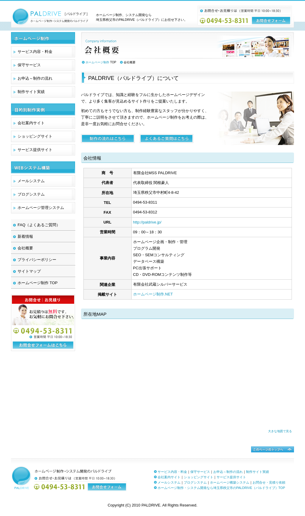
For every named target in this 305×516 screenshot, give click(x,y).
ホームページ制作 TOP (37, 283)
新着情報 (25, 236)
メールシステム (31, 181)
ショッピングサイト (35, 136)
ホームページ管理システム (41, 207)
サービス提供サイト (35, 149)
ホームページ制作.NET (153, 294)
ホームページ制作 (97, 62)
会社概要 (25, 248)
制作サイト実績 (31, 91)
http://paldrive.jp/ (147, 222)
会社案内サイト (31, 123)
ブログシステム (31, 194)
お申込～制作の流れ (35, 78)
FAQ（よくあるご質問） (39, 225)
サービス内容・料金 (35, 51)
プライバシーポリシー (37, 259)
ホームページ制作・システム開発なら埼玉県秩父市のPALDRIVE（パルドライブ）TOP (221, 488)
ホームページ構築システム (229, 482)
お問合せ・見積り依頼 (269, 482)
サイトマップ (29, 271)
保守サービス (29, 65)
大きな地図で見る (280, 431)
